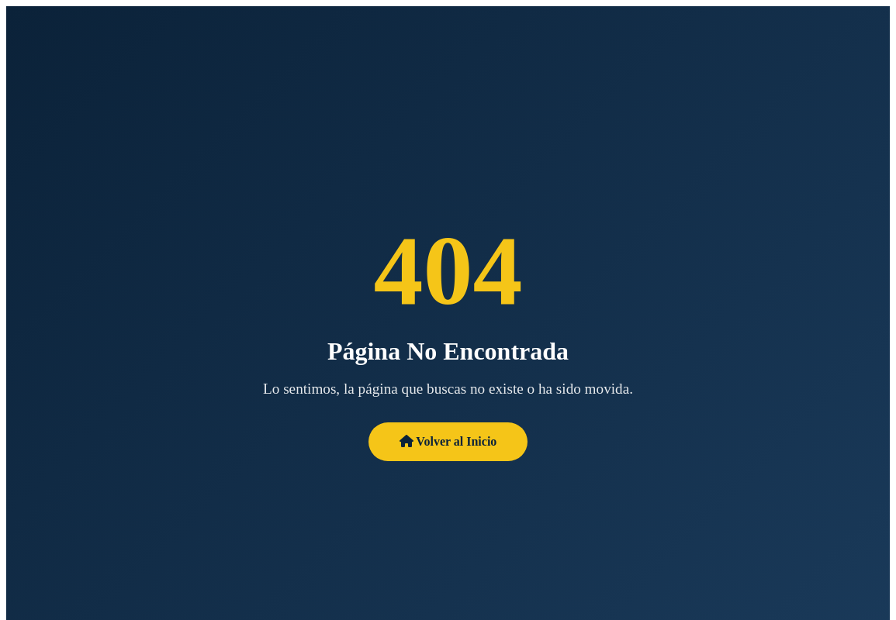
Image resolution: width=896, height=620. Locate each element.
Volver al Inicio (448, 441)
